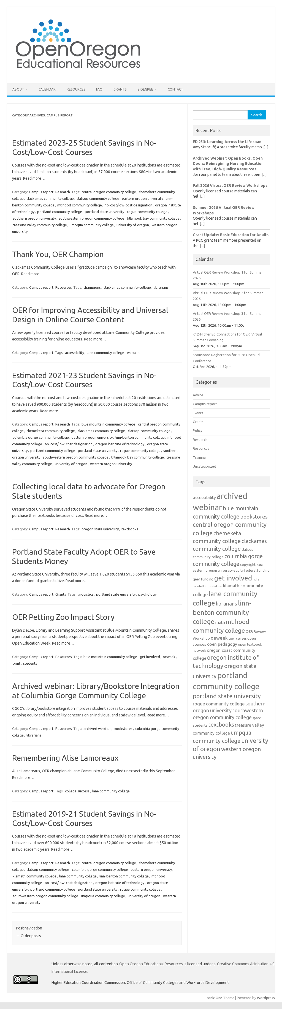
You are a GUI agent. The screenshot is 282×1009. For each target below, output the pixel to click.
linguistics (85, 594)
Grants (119, 89)
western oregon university (111, 464)
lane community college (105, 352)
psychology (147, 594)
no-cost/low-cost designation (128, 205)
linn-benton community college (140, 437)
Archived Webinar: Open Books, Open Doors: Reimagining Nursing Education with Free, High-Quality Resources (228, 163)
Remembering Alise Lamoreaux (65, 758)
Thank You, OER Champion (58, 254)
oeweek (169, 657)
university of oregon (132, 225)
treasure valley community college (40, 225)
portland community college (59, 212)
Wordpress (266, 998)
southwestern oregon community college (91, 218)
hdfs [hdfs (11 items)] (256, 579)
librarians (161, 287)
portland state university (104, 212)
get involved (150, 657)
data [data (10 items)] (259, 564)
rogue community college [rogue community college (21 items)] (219, 703)
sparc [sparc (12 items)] (257, 718)
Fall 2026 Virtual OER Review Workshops (230, 185)
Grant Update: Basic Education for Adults (231, 235)
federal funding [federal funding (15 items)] (257, 570)
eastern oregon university (142, 198)
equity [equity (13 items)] (238, 570)
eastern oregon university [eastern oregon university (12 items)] (213, 570)
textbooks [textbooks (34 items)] (221, 724)
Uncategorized (204, 466)
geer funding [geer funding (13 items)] (203, 579)
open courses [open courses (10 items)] (237, 638)
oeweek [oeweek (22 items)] (219, 637)
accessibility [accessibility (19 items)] (204, 497)
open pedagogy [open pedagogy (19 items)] (222, 644)
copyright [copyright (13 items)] (248, 564)
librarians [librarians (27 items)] (226, 604)
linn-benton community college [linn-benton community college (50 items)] (222, 612)
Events (198, 413)
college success (77, 791)
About (18, 89)
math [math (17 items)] (220, 622)
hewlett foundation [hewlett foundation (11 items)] (207, 586)
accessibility (74, 352)
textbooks (129, 529)
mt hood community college (79, 205)
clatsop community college (98, 198)
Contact (175, 89)
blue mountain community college (108, 424)
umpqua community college (92, 225)
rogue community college (147, 212)
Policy (197, 430)
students (30, 663)
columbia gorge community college (41, 437)
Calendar (47, 89)
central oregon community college (109, 192)
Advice (198, 395)
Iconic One (214, 998)
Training (199, 457)
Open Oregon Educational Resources (151, 964)
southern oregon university (34, 218)
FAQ (99, 89)
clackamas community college (50, 198)
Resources (76, 89)
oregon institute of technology (119, 444)
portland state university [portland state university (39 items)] (227, 696)
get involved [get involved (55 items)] (233, 578)
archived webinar (97, 728)
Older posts (28, 936)
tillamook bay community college (153, 218)
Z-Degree (145, 89)
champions (92, 287)
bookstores (123, 728)
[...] (265, 147)
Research (62, 192)
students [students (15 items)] (200, 725)
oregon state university (100, 529)
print (16, 663)
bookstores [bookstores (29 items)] (254, 517)
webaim (133, 352)
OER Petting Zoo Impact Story (63, 617)
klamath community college (34, 876)
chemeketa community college (50, 431)
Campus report (41, 192)
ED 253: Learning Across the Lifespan (227, 142)
